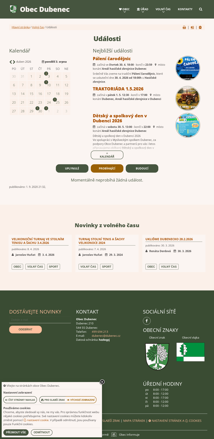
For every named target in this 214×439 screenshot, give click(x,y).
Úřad (142, 9)
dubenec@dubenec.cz (106, 336)
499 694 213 (100, 332)
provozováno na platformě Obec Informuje (107, 434)
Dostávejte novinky (35, 311)
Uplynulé (72, 168)
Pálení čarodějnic (94, 58)
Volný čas (163, 9)
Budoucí (142, 168)
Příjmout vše (16, 432)
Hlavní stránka (21, 27)
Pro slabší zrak (107, 421)
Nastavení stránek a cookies (174, 421)
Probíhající (107, 168)
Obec (124, 9)
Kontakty (185, 9)
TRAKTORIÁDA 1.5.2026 (100, 89)
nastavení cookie (36, 420)
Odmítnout (42, 432)
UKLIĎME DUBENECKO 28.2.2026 (169, 289)
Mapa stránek (134, 421)
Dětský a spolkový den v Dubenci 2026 (102, 118)
